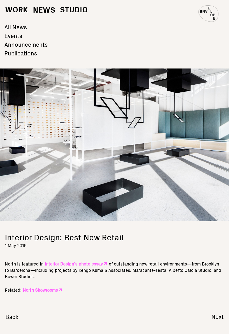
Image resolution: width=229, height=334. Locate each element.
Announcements (26, 43)
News (44, 13)
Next (217, 316)
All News (15, 26)
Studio (74, 9)
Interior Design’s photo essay (74, 264)
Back (12, 316)
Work (16, 9)
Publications (20, 52)
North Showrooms (40, 290)
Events (13, 35)
